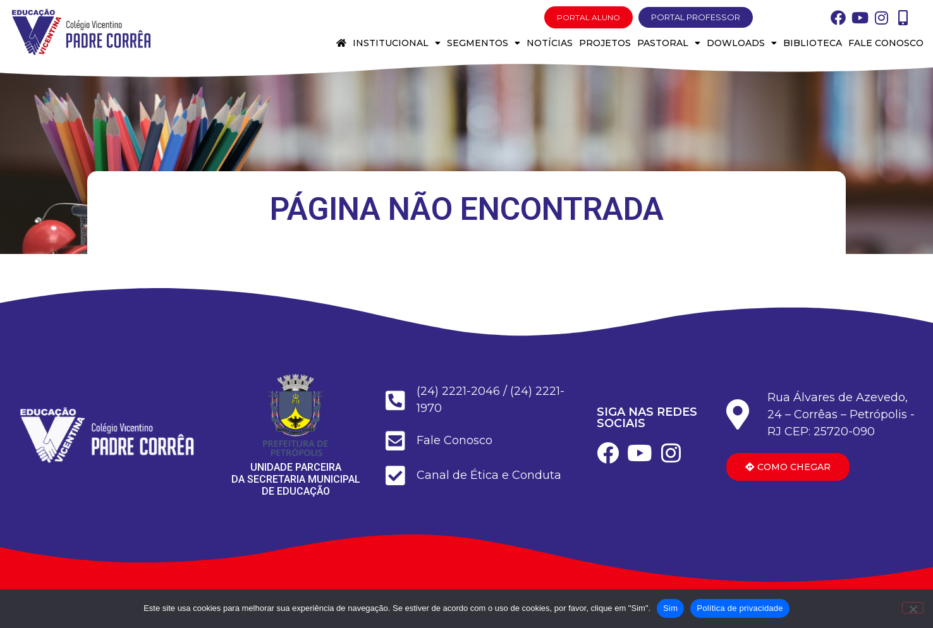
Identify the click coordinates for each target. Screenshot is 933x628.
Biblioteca (812, 43)
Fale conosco (886, 43)
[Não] (913, 607)
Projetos (605, 43)
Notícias (550, 43)
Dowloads (742, 43)
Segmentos (483, 43)
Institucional (397, 43)
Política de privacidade (740, 608)
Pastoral (668, 43)
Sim (670, 608)
